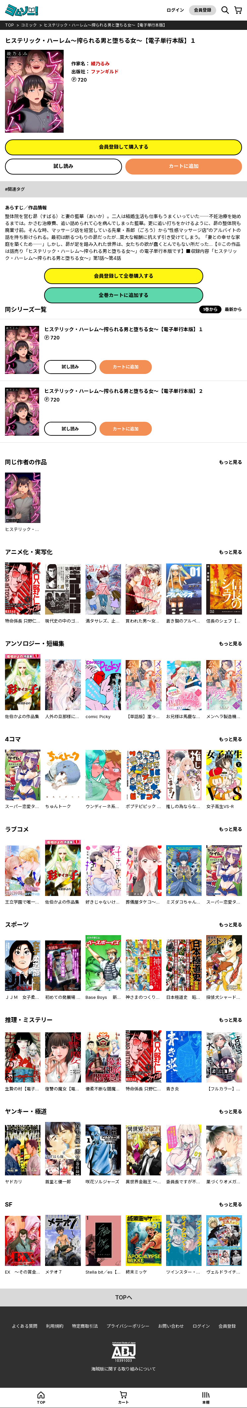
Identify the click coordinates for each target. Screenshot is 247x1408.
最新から (233, 309)
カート (123, 1402)
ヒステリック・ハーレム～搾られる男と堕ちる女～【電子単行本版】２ (123, 391)
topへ (123, 1297)
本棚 (206, 1402)
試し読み (63, 166)
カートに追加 (184, 166)
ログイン (175, 10)
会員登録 (202, 10)
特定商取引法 (85, 1326)
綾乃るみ (100, 63)
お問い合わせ (171, 1326)
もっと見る (230, 462)
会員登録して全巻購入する (124, 276)
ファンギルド (105, 71)
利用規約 (54, 1326)
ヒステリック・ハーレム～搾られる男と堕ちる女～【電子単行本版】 (105, 25)
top (9, 25)
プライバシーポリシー (128, 1326)
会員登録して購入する (124, 147)
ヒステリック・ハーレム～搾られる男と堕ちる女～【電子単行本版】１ (123, 329)
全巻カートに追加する (124, 295)
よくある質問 (24, 1326)
